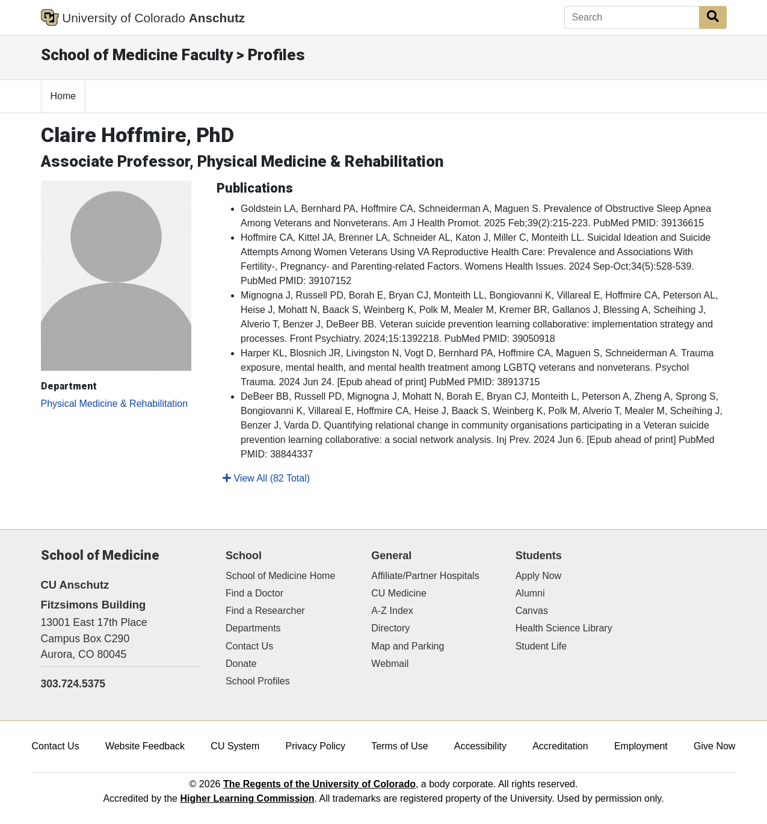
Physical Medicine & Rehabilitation (114, 403)
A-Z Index (392, 611)
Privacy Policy (315, 746)
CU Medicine (399, 593)
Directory (390, 628)
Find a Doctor (254, 593)
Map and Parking (407, 646)
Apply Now (538, 576)
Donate (241, 663)
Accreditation (560, 746)
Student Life (541, 646)
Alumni (530, 593)
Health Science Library (564, 628)
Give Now (714, 746)
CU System (235, 746)
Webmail (389, 663)
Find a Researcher (265, 611)
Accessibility (480, 746)
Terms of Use (399, 746)
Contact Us (249, 646)
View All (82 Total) (266, 478)
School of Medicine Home (280, 576)
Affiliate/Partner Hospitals (425, 576)
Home (63, 96)
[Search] (632, 17)
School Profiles (258, 681)
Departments (253, 628)
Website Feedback (145, 746)
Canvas (532, 611)
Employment (641, 746)
